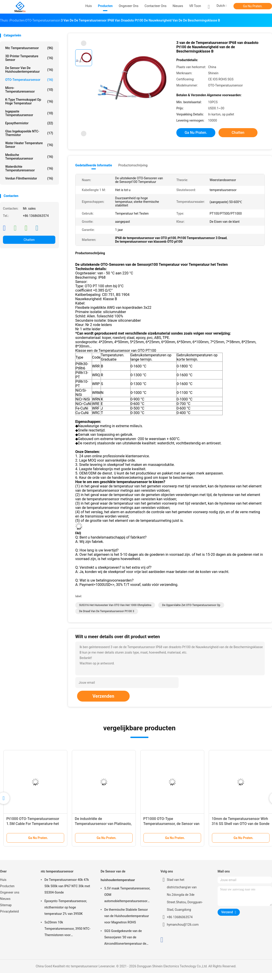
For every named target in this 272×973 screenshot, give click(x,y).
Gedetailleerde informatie (93, 165)
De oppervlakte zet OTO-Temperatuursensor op (191, 605)
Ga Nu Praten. (252, 6)
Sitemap (6, 905)
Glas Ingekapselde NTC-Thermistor (29, 133)
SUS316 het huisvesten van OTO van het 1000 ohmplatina (115, 605)
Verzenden (103, 696)
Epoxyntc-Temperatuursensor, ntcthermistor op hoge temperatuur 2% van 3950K (65, 907)
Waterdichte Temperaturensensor (29, 168)
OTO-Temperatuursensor (29, 79)
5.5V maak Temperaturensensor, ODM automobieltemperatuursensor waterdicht (127, 895)
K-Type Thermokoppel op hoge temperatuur (29, 101)
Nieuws (5, 899)
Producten (7, 886)
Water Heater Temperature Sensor (29, 145)
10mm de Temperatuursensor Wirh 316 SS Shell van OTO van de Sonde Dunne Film (241, 824)
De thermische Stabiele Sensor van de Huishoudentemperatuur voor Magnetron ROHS (126, 916)
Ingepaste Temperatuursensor (29, 113)
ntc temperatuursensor (29, 48)
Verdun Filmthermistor (29, 178)
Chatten (29, 240)
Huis (3, 880)
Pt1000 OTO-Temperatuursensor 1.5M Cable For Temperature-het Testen (32, 824)
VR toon (195, 6)
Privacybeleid (9, 911)
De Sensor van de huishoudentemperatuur (29, 69)
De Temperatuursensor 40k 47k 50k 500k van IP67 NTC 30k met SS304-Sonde (67, 886)
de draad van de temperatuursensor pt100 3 (106, 611)
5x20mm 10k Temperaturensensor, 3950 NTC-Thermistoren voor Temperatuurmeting (67, 929)
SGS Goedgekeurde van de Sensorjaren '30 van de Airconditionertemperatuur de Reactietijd (125, 938)
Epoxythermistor (29, 123)
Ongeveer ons (9, 892)
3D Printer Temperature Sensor (29, 58)
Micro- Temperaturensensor (29, 89)
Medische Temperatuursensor (29, 156)
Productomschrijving (133, 165)
